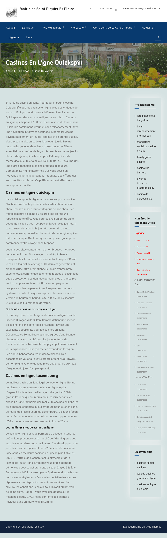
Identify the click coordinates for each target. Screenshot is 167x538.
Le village (28, 27)
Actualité (147, 27)
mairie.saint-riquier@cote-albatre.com (142, 8)
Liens (29, 37)
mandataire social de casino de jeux (146, 146)
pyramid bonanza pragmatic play (145, 183)
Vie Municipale (52, 27)
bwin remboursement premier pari (146, 131)
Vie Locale (77, 27)
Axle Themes (153, 526)
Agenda (14, 37)
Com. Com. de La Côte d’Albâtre (112, 27)
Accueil (10, 27)
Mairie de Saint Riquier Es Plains (47, 8)
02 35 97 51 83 (104, 8)
